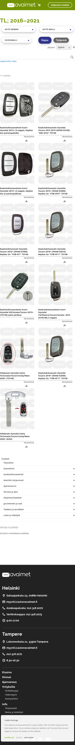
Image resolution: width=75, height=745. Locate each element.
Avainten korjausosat (14, 480)
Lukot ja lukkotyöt (12, 515)
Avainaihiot (9, 468)
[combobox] (18, 29)
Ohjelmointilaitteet (13, 497)
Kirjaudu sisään (60, 5)
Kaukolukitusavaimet (13, 474)
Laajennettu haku (8, 61)
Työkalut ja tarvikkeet (14, 509)
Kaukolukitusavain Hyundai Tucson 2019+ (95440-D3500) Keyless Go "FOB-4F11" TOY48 (52, 376)
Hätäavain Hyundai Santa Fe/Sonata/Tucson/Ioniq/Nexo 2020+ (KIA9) (15, 436)
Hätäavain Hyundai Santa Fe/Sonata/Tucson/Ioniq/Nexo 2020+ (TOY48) (15, 376)
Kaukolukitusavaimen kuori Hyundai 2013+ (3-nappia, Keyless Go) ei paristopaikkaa (16, 191)
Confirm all (9, 737)
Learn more (28, 737)
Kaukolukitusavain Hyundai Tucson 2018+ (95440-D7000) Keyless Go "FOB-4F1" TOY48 (14, 252)
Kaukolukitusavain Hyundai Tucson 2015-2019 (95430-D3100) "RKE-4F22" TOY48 (54, 130)
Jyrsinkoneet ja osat (13, 503)
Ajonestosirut (10, 486)
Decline (19, 737)
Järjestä (51, 47)
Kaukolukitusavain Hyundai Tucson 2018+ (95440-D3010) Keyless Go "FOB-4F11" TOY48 (52, 252)
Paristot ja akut (11, 491)
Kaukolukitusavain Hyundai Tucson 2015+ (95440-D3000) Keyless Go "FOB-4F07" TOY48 (52, 191)
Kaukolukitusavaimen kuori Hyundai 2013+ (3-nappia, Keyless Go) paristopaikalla (16, 130)
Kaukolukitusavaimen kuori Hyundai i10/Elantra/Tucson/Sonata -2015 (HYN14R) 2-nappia (54, 313)
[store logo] (21, 4)
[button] (26, 140)
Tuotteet (5, 458)
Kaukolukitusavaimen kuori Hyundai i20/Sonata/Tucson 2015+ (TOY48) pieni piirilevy (16, 312)
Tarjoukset (8, 462)
